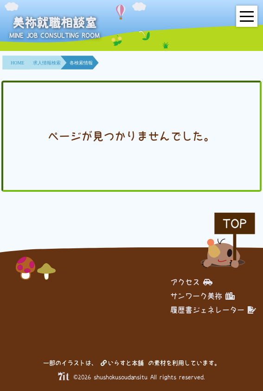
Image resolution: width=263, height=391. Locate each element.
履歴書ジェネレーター (213, 310)
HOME (17, 62)
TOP (235, 223)
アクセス (191, 282)
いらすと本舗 (122, 363)
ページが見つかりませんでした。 (131, 136)
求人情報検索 (47, 62)
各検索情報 (81, 62)
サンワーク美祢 (202, 296)
